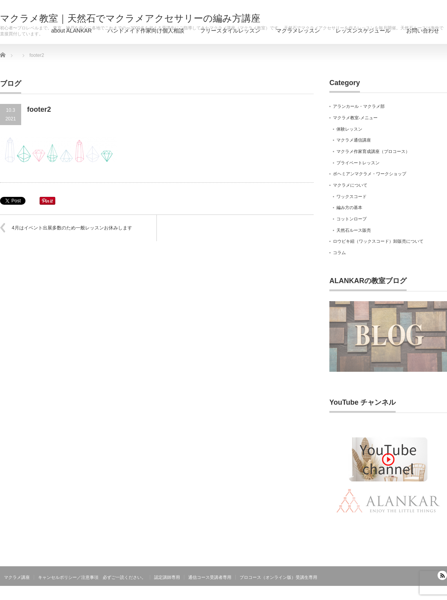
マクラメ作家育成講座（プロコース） (373, 151)
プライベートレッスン (358, 162)
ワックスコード (351, 196)
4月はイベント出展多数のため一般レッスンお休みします (72, 228)
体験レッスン (349, 129)
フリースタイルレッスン (230, 30)
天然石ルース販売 (353, 230)
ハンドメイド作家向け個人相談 (145, 30)
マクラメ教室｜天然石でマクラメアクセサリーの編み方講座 (130, 18)
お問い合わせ (422, 30)
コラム (339, 252)
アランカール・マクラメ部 (359, 106)
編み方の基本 (349, 207)
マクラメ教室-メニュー (355, 117)
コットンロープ (351, 218)
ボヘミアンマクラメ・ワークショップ (369, 173)
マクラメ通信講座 (353, 140)
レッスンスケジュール (363, 30)
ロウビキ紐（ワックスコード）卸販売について (378, 241)
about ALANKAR (71, 30)
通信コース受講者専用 (209, 577)
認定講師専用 (167, 577)
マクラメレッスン (298, 30)
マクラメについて (350, 185)
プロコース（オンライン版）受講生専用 (278, 577)
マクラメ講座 (17, 577)
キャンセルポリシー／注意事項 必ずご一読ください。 (92, 577)
